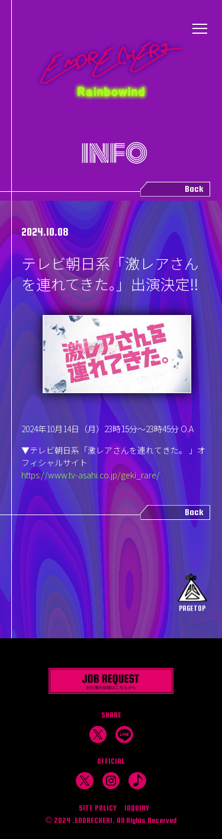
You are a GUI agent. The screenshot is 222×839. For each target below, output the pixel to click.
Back (194, 189)
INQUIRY (136, 807)
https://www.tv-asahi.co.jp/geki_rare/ (90, 475)
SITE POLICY (98, 807)
